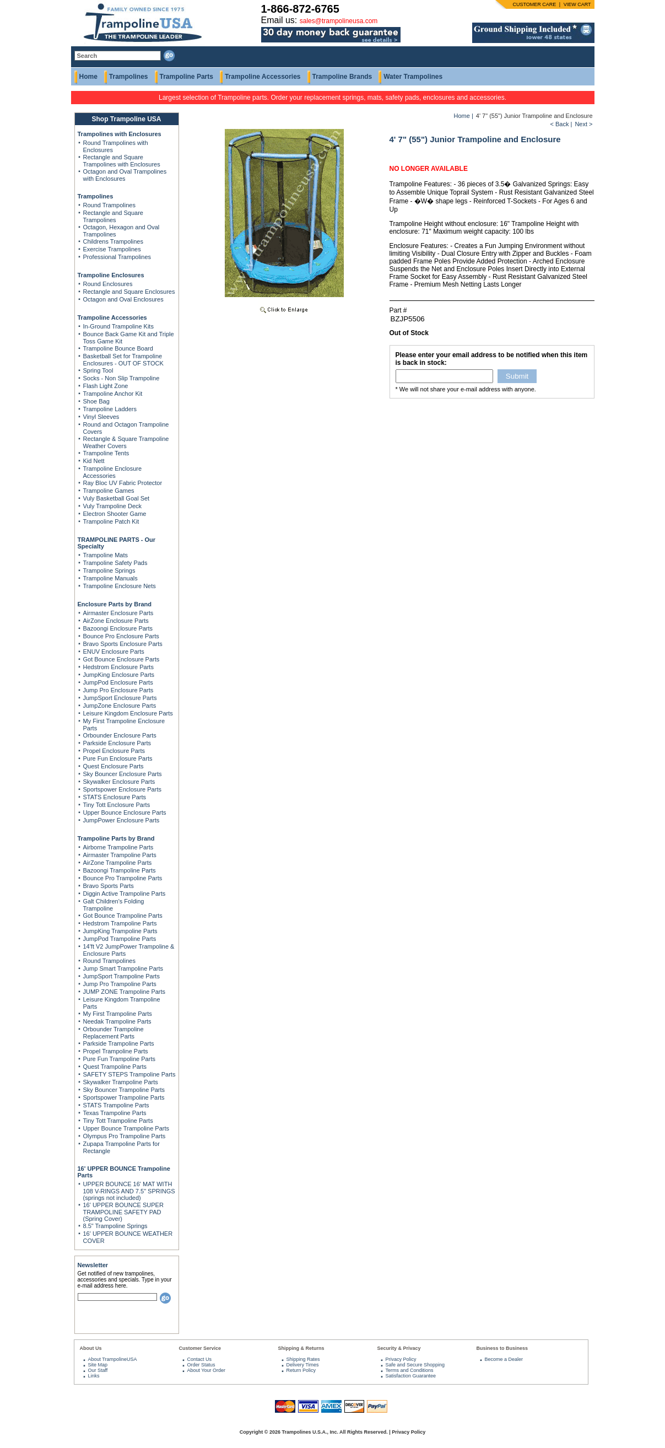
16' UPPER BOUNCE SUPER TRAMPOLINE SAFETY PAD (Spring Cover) (123, 1212)
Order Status (201, 1365)
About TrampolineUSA (112, 1359)
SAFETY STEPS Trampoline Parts (129, 1074)
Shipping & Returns (301, 1348)
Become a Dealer (504, 1359)
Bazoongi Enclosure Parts (118, 628)
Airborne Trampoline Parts (118, 847)
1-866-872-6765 (300, 9)
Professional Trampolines (117, 257)
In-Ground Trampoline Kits (118, 326)
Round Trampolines (109, 205)
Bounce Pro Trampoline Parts (123, 878)
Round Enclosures (108, 284)
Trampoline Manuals (110, 578)
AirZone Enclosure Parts (116, 620)
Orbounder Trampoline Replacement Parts (113, 1033)
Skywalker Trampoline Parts (120, 1082)
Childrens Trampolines (113, 241)
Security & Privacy (399, 1348)
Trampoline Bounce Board (118, 348)
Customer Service (200, 1348)
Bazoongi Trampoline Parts (119, 870)
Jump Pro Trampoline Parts (119, 984)
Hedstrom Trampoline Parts (120, 923)
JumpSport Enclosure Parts (120, 698)
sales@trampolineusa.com (339, 21)
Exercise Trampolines (112, 249)
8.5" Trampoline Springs (115, 1226)
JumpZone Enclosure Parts (119, 705)
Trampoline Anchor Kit (113, 393)
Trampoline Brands (342, 76)
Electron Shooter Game (115, 513)
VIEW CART (577, 4)
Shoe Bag (96, 401)
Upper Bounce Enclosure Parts (124, 812)
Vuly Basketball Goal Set (116, 498)
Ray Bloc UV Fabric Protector (123, 483)
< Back (559, 124)
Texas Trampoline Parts (115, 1113)
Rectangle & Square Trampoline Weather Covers (126, 442)
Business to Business (502, 1348)
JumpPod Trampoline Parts (119, 938)
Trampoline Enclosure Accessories (112, 472)
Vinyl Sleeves (101, 416)
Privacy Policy (401, 1359)
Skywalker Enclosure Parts (119, 781)
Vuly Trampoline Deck (112, 506)
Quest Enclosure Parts (113, 766)
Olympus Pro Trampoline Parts (124, 1136)
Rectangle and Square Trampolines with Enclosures (121, 161)
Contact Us (199, 1359)
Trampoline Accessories (263, 76)
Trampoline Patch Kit (111, 521)
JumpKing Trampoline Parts (120, 931)
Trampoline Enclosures (111, 275)
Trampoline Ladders (110, 409)
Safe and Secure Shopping (415, 1365)
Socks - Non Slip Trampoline (121, 378)
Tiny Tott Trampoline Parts (118, 1120)
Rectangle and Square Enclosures (129, 291)
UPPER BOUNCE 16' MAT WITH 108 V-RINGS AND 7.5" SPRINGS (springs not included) (129, 1191)
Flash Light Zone (105, 386)
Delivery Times (302, 1365)
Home (88, 76)
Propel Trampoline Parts (115, 1051)
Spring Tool (98, 370)
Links (94, 1376)
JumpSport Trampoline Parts (121, 976)
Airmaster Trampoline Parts (119, 855)
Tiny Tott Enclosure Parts (116, 804)
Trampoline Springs (109, 570)
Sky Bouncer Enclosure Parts (122, 774)
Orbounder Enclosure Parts (119, 735)
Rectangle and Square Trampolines (113, 216)
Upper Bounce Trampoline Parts (126, 1128)
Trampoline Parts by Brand (116, 838)
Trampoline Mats (105, 555)
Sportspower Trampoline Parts (124, 1097)
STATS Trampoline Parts (116, 1105)
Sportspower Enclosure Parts (122, 789)
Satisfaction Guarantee (411, 1376)
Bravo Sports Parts (108, 885)
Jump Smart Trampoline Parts (123, 968)
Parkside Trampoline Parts (118, 1043)
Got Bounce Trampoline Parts (123, 915)
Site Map (98, 1365)
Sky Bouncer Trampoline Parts (124, 1089)
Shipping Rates (303, 1359)
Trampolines (128, 76)
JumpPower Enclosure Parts (121, 820)
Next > (583, 124)
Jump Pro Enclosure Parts (118, 690)
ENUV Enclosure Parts (113, 651)
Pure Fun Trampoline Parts (119, 1059)
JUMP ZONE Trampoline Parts (124, 991)
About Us (91, 1348)
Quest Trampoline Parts (115, 1066)
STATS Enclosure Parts (115, 797)
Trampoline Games (108, 490)
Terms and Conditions (410, 1370)
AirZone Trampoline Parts (117, 862)
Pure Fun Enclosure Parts (118, 758)
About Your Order (206, 1370)
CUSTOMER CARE (534, 4)
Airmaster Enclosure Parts (118, 613)
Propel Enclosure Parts (114, 750)
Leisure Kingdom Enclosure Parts (128, 713)
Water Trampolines (412, 76)
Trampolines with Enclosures (119, 134)
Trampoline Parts (186, 76)
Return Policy (301, 1370)
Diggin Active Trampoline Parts (124, 893)
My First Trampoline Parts (117, 1013)
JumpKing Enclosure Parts (119, 674)
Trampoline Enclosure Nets (119, 586)
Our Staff (98, 1370)
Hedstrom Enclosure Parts (118, 667)
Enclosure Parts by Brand (115, 604)
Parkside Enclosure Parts (117, 743)
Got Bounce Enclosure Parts (121, 659)
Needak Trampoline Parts (117, 1021)
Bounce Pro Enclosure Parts (121, 636)
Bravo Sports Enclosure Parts (123, 643)
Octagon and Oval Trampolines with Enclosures (125, 175)
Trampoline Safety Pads (115, 562)
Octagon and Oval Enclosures (123, 299)
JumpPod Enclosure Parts (118, 682)
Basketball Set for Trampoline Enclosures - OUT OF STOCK (123, 360)
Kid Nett (94, 460)
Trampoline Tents (106, 453)
